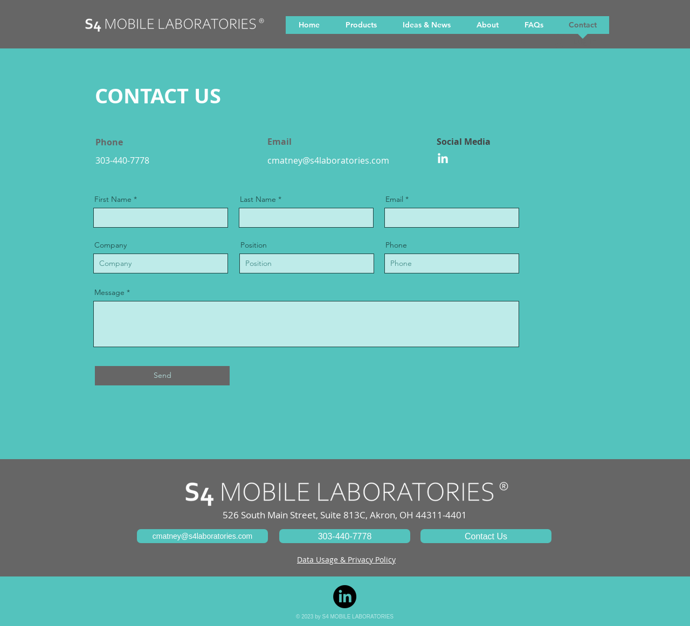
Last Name (258, 199)
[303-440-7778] (344, 536)
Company (110, 245)
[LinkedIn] (443, 159)
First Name (113, 199)
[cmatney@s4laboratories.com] (202, 536)
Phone (396, 245)
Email (394, 199)
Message (109, 292)
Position (253, 245)
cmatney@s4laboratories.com (328, 160)
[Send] (162, 375)
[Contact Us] (485, 536)
